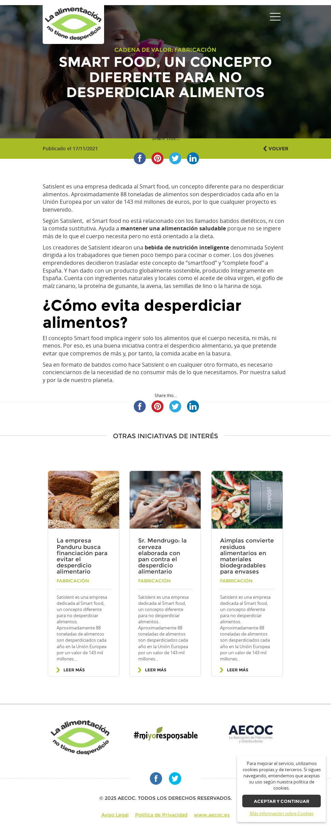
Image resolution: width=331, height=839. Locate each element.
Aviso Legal (115, 815)
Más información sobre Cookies (282, 814)
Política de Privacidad (161, 815)
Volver (278, 148)
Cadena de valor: (143, 49)
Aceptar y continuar (281, 801)
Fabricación (195, 49)
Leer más (74, 670)
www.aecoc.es (212, 815)
